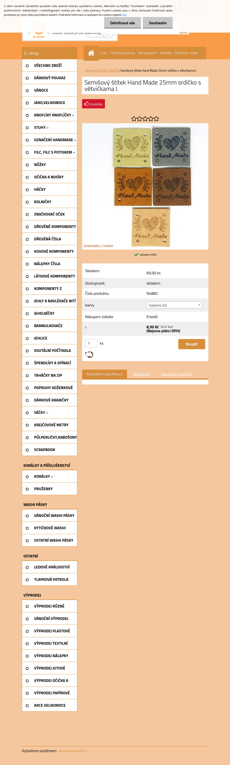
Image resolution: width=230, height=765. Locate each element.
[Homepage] (92, 53)
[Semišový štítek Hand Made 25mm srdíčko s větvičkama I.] (145, 125)
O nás (104, 53)
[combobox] (174, 305)
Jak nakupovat (147, 53)
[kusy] (91, 343)
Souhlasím (158, 23)
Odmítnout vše (122, 23)
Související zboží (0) (176, 374)
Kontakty (166, 53)
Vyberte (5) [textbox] (158, 305)
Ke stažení (141, 374)
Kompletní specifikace (104, 374)
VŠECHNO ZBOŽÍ (106, 70)
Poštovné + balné (186, 53)
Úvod (88, 70)
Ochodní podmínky (123, 53)
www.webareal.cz (72, 751)
